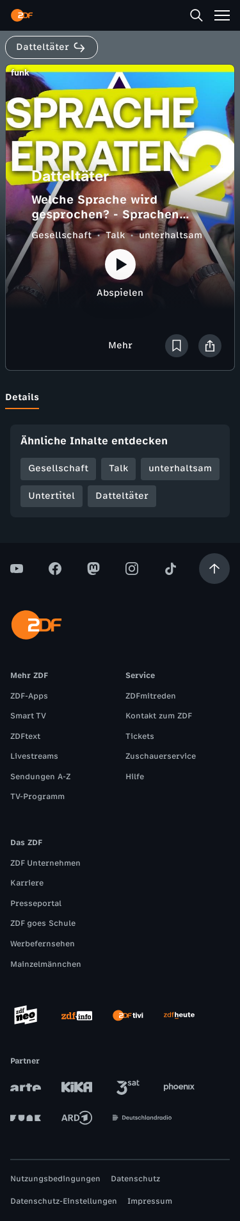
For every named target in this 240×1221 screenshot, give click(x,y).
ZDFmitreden (150, 695)
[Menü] (222, 15)
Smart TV (28, 715)
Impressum (149, 1201)
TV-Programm (37, 796)
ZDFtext (25, 736)
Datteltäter (121, 495)
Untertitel (51, 495)
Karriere (27, 882)
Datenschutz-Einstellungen (63, 1201)
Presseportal (35, 903)
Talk (115, 235)
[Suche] (196, 15)
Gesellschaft (61, 235)
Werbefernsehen (42, 943)
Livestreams (34, 756)
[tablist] (120, 397)
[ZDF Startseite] (21, 15)
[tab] (22, 397)
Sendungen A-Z (40, 776)
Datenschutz (135, 1178)
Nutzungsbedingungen (55, 1178)
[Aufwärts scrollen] (214, 568)
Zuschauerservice (160, 756)
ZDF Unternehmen (45, 863)
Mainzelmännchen (45, 964)
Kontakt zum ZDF (158, 715)
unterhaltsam (170, 235)
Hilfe (134, 776)
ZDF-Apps (29, 695)
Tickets (139, 736)
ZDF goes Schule (43, 923)
